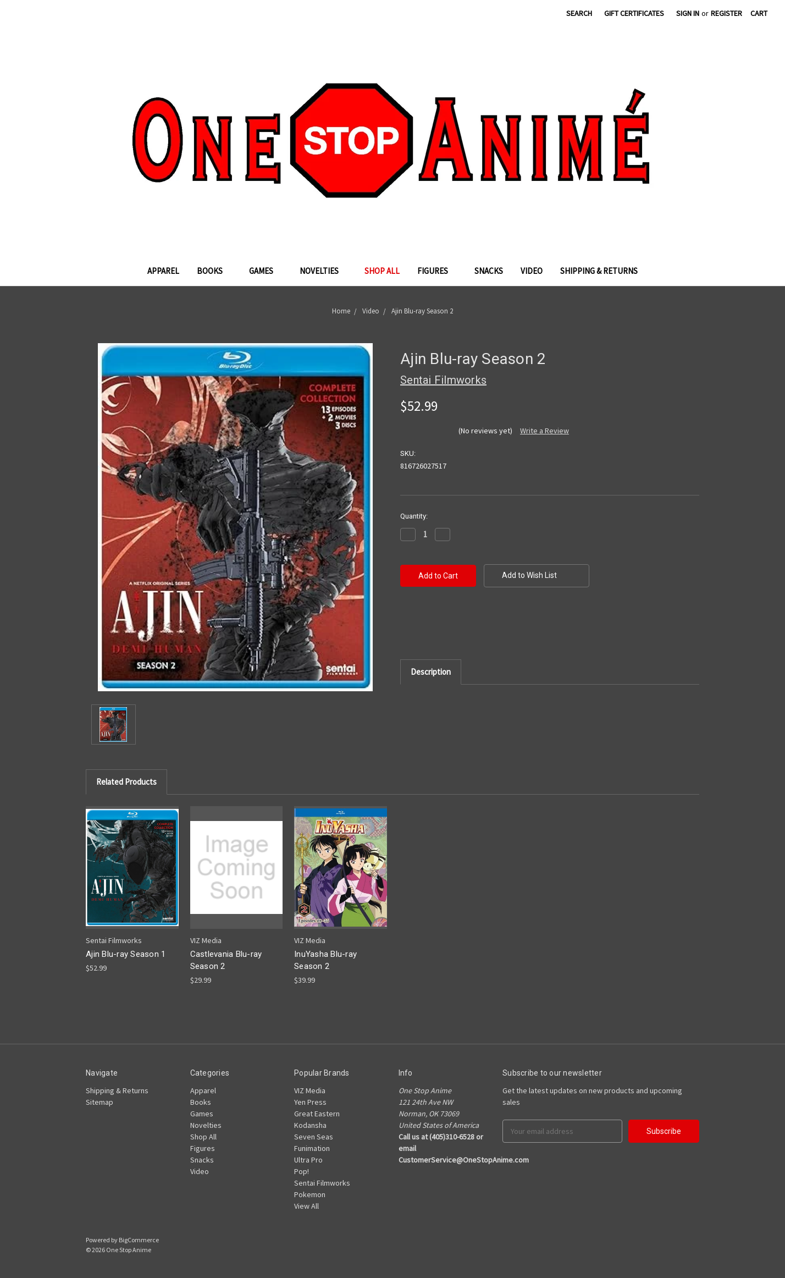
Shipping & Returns (599, 271)
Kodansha (310, 1125)
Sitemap (99, 1102)
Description (431, 671)
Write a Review (544, 431)
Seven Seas (313, 1137)
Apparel (163, 271)
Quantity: (414, 516)
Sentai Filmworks (322, 1183)
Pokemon (309, 1194)
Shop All (382, 271)
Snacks (488, 271)
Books (214, 271)
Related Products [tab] (126, 781)
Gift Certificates (634, 13)
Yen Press (310, 1102)
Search (579, 13)
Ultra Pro (308, 1160)
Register (726, 13)
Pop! (301, 1171)
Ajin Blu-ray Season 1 (125, 954)
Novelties (323, 271)
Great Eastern (317, 1114)
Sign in (687, 13)
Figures (437, 271)
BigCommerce (139, 1240)
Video (532, 271)
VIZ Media (309, 1090)
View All (306, 1206)
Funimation (312, 1148)
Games (265, 271)
